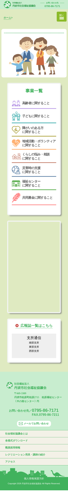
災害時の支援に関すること (26, 170)
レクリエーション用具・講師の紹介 (25, 454)
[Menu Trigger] (62, 17)
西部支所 (34, 350)
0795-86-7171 (52, 6)
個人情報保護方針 (34, 478)
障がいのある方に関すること (27, 130)
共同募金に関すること (32, 198)
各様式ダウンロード (16, 440)
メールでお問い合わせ (34, 423)
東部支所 (34, 346)
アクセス (10, 461)
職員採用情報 (12, 447)
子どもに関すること (31, 116)
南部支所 (34, 342)
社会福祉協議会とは (16, 433)
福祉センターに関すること (26, 183)
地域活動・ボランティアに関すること (34, 143)
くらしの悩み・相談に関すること (31, 156)
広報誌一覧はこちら (36, 326)
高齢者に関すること (31, 103)
